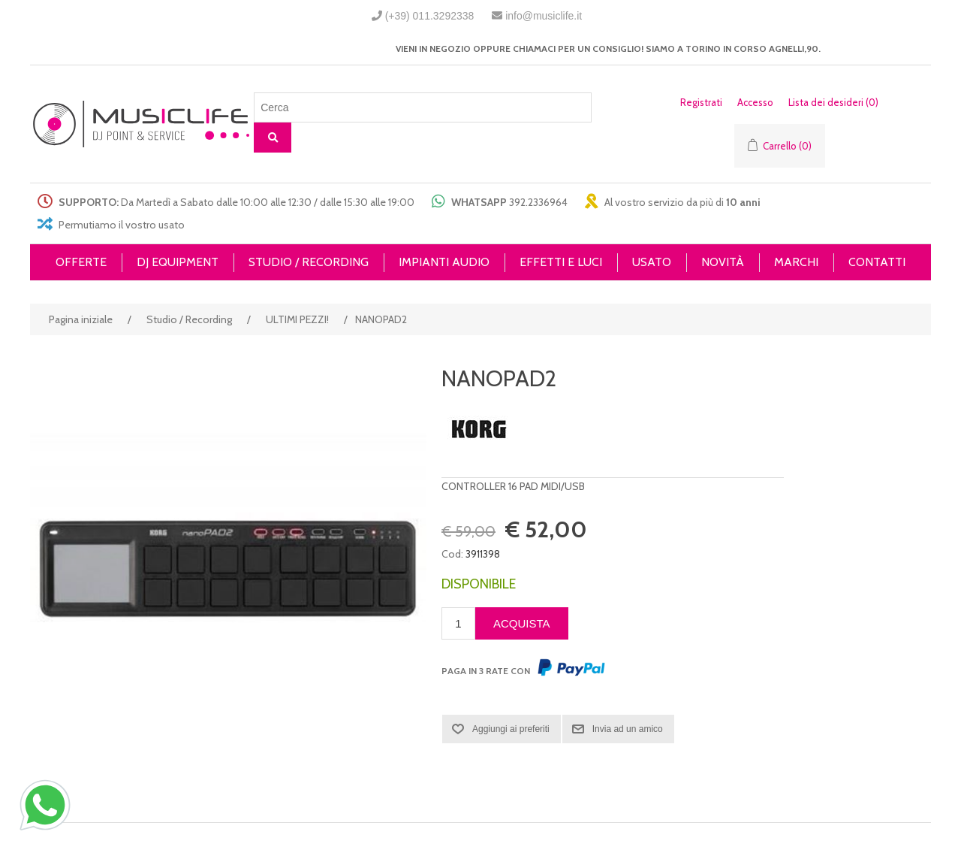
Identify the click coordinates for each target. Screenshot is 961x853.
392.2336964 (538, 202)
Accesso (755, 102)
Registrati (701, 102)
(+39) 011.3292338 (429, 16)
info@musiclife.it (543, 16)
